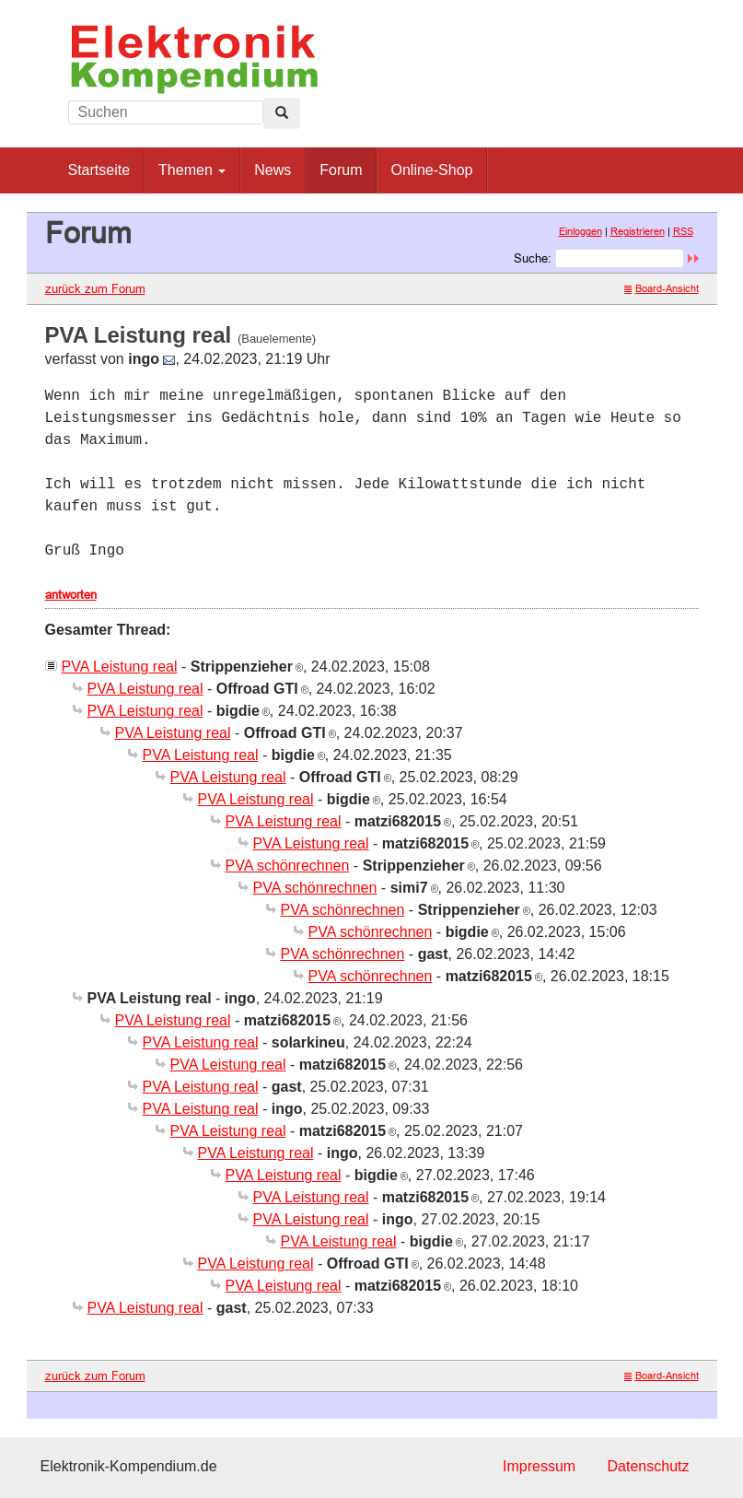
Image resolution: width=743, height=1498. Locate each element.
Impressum (539, 1466)
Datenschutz (649, 1466)
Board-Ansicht (661, 288)
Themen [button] (192, 170)
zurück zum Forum (95, 288)
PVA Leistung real (120, 666)
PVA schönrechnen (288, 865)
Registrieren (637, 231)
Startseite (99, 170)
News (272, 170)
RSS (683, 231)
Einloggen (580, 231)
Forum (340, 170)
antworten (71, 594)
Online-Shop (431, 170)
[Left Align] (281, 113)
